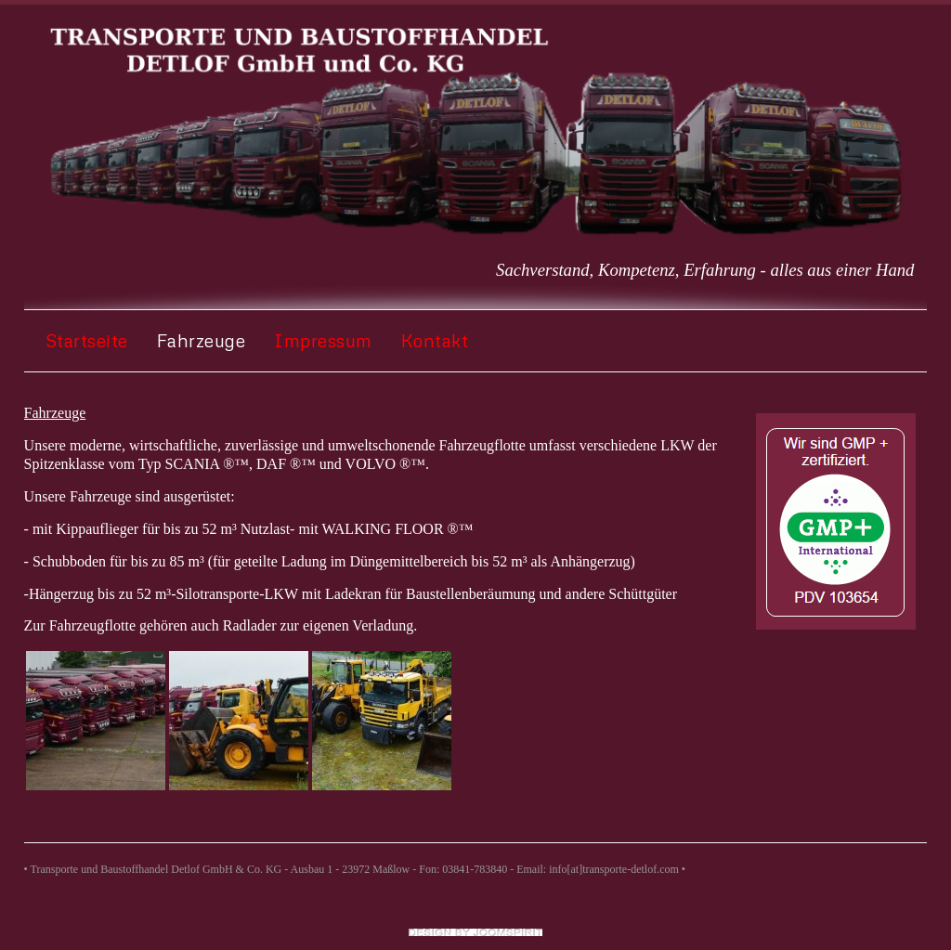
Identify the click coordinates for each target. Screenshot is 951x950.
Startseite (87, 340)
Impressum (323, 340)
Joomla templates (475, 932)
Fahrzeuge (201, 340)
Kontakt (435, 340)
